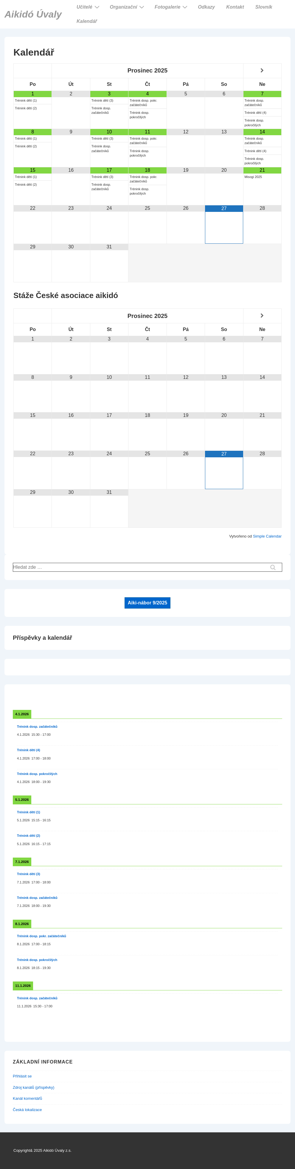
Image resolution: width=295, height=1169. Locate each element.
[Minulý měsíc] (33, 70)
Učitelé (89, 7)
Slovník (263, 7)
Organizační (128, 7)
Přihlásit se (22, 1076)
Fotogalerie (172, 7)
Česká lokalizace (27, 1109)
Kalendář (87, 21)
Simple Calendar (267, 536)
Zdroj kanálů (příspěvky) (33, 1087)
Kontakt (235, 7)
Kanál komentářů (27, 1098)
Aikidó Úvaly (33, 14)
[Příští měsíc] (262, 70)
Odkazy (206, 7)
